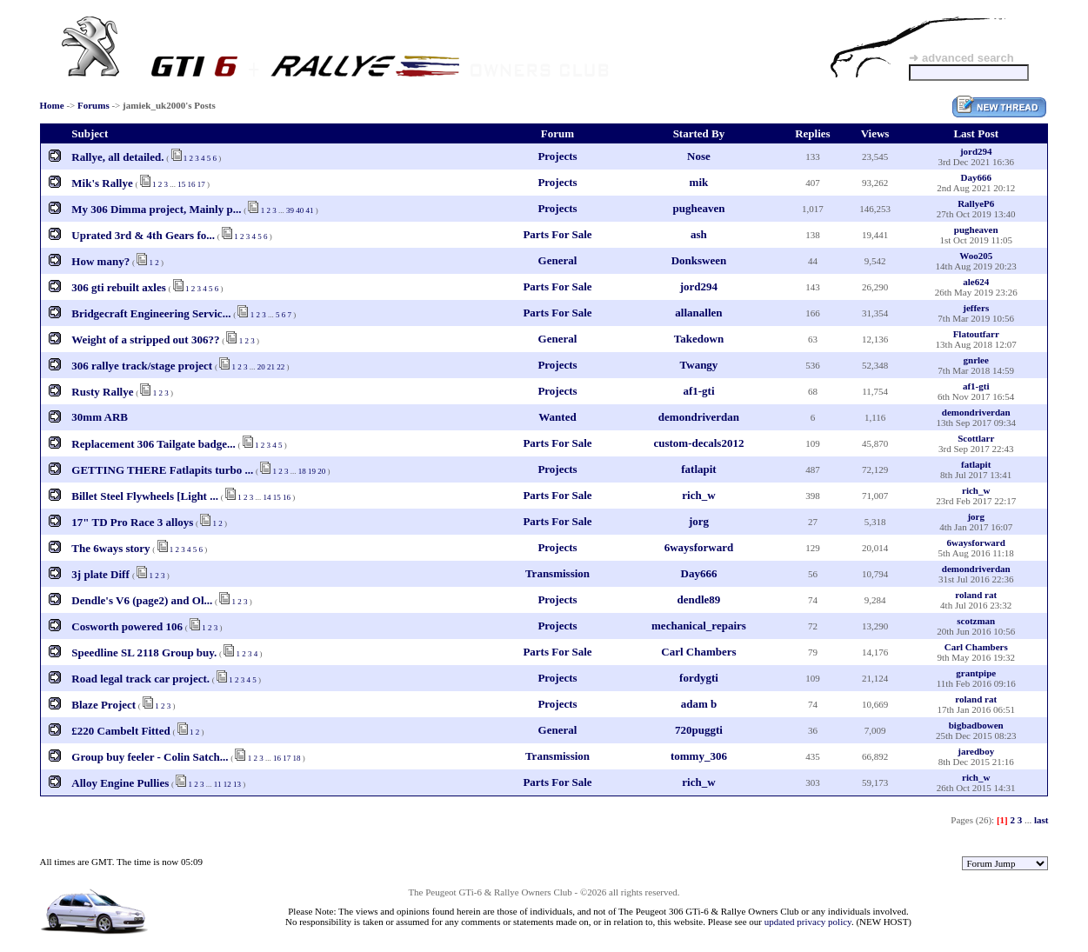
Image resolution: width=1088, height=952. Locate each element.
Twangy (699, 364)
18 (302, 471)
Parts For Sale (557, 234)
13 (237, 784)
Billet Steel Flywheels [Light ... (144, 496)
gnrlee (976, 360)
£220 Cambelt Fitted (120, 730)
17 (201, 184)
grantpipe (976, 673)
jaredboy (976, 751)
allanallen (698, 312)
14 (266, 497)
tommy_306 (699, 755)
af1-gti (698, 390)
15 (181, 184)
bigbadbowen (976, 725)
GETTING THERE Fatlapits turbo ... (162, 469)
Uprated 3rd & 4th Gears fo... (143, 235)
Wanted (557, 416)
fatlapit (698, 469)
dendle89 (699, 599)
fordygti (698, 677)
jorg (699, 521)
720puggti (699, 729)
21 (271, 367)
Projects (557, 156)
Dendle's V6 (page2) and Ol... (141, 600)
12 (227, 784)
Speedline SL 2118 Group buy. (144, 652)
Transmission (557, 573)
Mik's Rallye (101, 183)
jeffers (976, 308)
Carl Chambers (698, 651)
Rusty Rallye (102, 391)
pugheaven (698, 208)
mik (699, 182)
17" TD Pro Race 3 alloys (132, 522)
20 (261, 367)
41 (309, 210)
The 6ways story (110, 548)
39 (290, 210)
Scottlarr (976, 438)
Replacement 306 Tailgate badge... (153, 443)
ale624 (976, 281)
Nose (699, 156)
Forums (93, 105)
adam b (699, 703)
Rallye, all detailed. (117, 156)
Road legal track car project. (140, 678)
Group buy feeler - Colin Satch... (149, 756)
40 (300, 210)
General (557, 260)
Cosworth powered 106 (127, 626)
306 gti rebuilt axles (118, 287)
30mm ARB (99, 416)
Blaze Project (103, 704)
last (1041, 820)
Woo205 (975, 255)
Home (52, 105)
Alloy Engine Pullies (120, 782)
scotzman (976, 621)
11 (218, 784)
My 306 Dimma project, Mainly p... (156, 209)
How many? (100, 261)
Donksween (699, 260)
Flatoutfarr (976, 334)
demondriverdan (698, 416)
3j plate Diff (101, 574)
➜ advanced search (961, 57)
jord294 (976, 151)
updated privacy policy (807, 921)
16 (192, 184)
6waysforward (698, 547)
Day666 (975, 177)
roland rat (976, 594)
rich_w (698, 495)
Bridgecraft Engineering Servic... (150, 313)
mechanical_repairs (698, 625)
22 (280, 367)
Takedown (699, 338)
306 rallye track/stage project (141, 365)
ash (699, 234)
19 (312, 471)
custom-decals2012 (698, 442)
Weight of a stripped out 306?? (145, 339)
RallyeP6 (976, 203)
